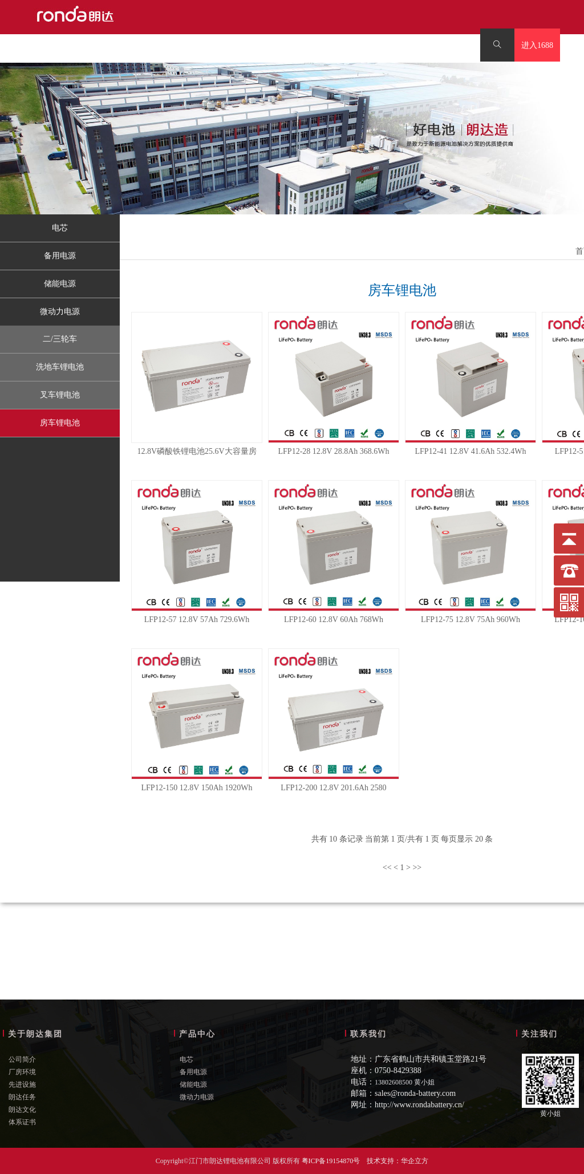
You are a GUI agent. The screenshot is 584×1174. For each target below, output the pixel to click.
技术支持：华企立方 (397, 1161)
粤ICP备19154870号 (331, 1161)
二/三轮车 (60, 339)
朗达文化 (22, 1110)
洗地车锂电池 (60, 367)
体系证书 (22, 1122)
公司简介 (22, 1059)
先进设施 (22, 1084)
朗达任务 (22, 1097)
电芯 (60, 228)
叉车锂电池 (60, 395)
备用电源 (60, 255)
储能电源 (60, 283)
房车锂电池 (60, 423)
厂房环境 (22, 1072)
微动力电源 (60, 311)
